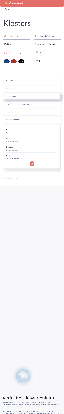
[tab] (32, 80)
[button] (58, 3)
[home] (13, 3)
